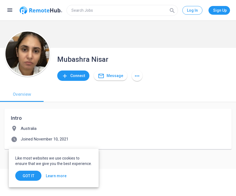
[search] (122, 10)
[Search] (172, 10)
